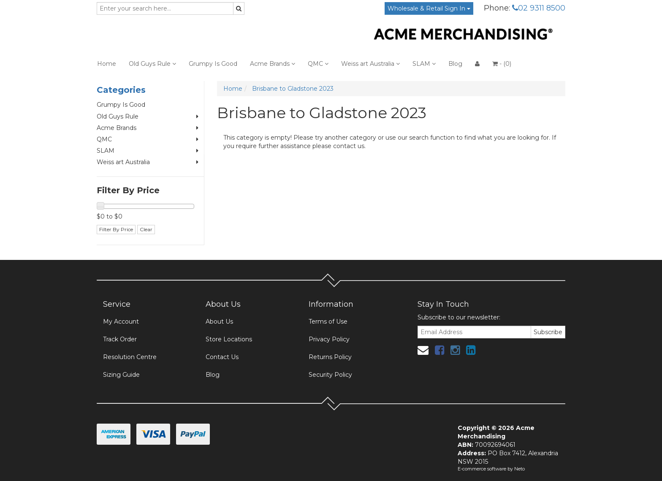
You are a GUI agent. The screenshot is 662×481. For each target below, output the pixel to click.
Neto (519, 469)
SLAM (424, 64)
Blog (455, 64)
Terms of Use (328, 321)
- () (501, 64)
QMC (318, 64)
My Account (121, 321)
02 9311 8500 (538, 8)
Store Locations (229, 339)
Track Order (120, 339)
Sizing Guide (121, 374)
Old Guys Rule (152, 64)
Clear (146, 229)
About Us (219, 321)
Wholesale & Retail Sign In (429, 8)
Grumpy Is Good (213, 64)
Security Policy (330, 374)
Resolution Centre (130, 357)
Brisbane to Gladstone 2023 (293, 88)
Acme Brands (272, 64)
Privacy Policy (329, 339)
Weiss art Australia (370, 64)
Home (106, 64)
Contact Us (222, 357)
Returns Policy (330, 357)
